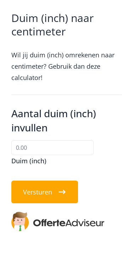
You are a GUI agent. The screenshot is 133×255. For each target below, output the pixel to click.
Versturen (44, 192)
